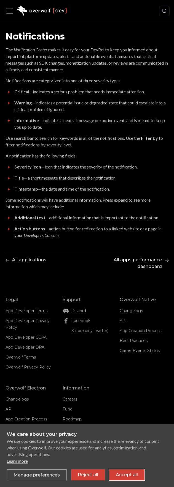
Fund (68, 409)
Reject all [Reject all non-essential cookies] (88, 474)
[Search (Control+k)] (164, 11)
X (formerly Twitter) (89, 330)
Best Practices (134, 340)
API (123, 320)
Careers (70, 399)
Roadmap (72, 419)
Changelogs (131, 310)
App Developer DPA (25, 347)
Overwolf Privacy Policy (28, 367)
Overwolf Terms (21, 357)
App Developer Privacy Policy (28, 324)
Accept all (127, 474)
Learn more (17, 461)
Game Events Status (140, 350)
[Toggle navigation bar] (11, 11)
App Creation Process (140, 330)
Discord (78, 310)
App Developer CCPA (26, 337)
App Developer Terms (26, 310)
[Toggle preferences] (37, 474)
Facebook (80, 320)
